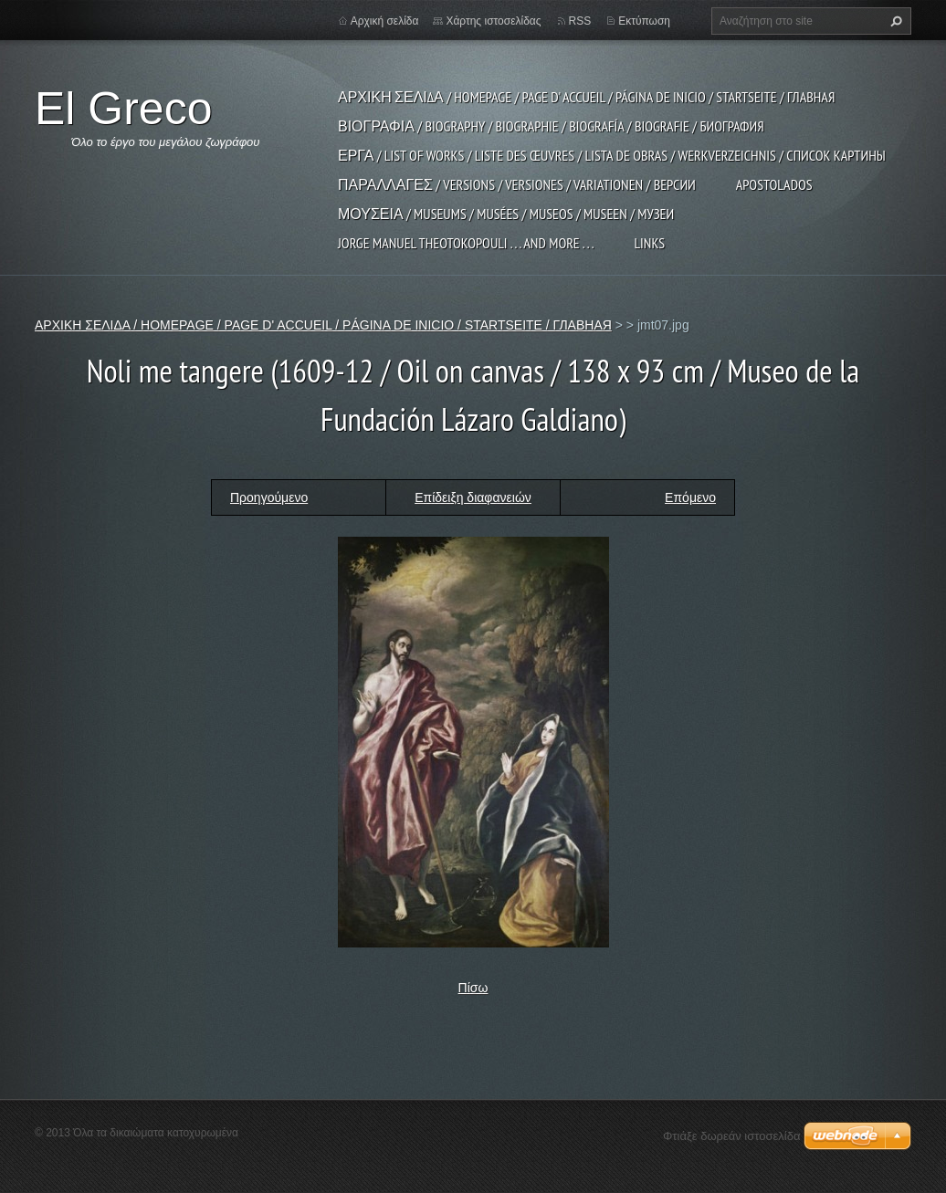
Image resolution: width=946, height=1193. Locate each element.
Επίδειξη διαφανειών (473, 497)
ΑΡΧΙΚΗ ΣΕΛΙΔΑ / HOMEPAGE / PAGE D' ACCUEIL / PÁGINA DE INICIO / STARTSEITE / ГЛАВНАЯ (586, 97)
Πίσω (473, 987)
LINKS (649, 243)
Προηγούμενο (269, 497)
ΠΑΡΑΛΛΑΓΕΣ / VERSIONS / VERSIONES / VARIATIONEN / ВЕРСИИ (517, 184)
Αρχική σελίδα (385, 21)
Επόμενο (690, 497)
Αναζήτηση (894, 21)
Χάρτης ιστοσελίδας (493, 21)
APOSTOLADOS (774, 184)
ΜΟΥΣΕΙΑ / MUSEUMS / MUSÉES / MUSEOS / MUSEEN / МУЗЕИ (506, 213)
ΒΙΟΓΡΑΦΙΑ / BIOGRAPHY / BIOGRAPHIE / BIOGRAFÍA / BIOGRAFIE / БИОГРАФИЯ (551, 126)
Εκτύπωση (644, 21)
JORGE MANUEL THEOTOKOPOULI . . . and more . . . (466, 243)
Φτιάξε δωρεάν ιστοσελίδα (731, 1136)
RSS (580, 21)
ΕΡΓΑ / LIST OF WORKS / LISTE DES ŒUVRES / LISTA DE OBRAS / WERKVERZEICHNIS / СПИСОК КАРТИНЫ (612, 155)
